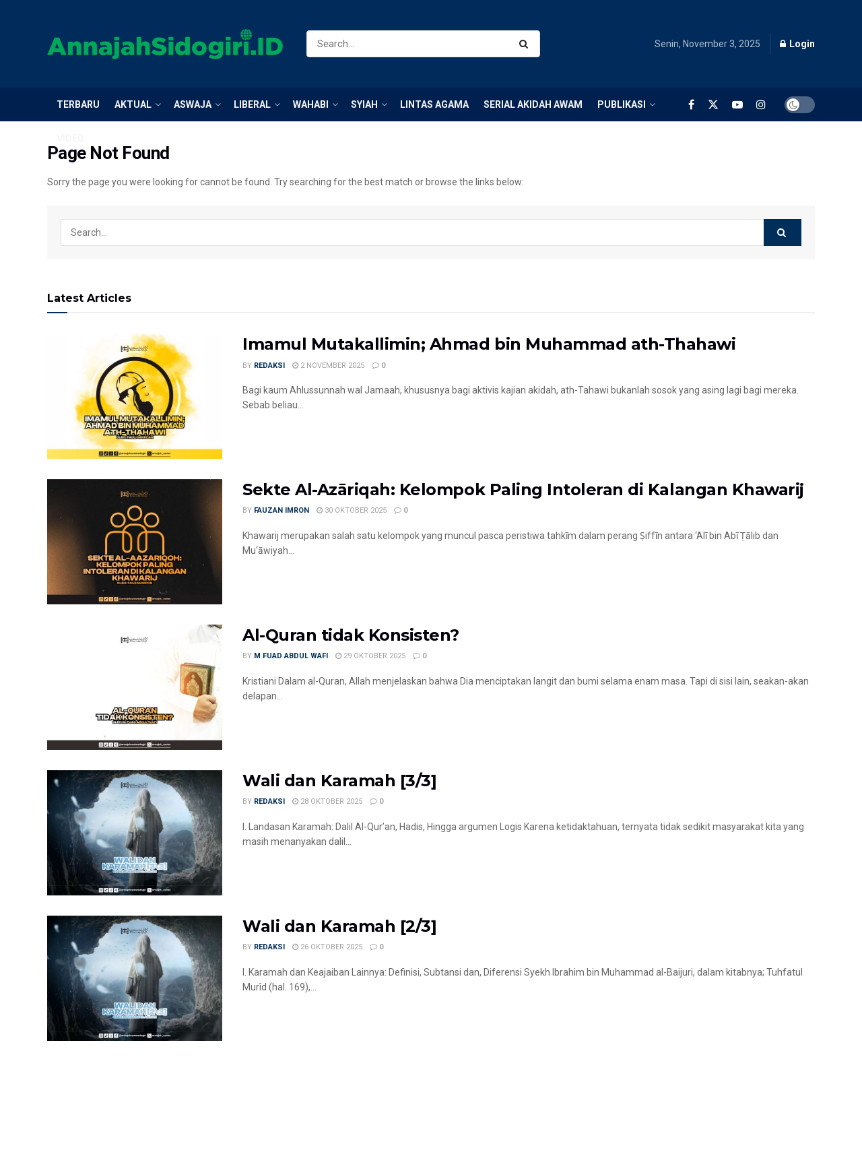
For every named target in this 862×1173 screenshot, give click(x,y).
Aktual (133, 104)
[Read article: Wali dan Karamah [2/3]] (134, 978)
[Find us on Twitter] (713, 103)
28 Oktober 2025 (327, 801)
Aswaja (192, 104)
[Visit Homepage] (165, 44)
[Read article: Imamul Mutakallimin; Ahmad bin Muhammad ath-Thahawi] (134, 396)
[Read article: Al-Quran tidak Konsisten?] (134, 687)
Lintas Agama (434, 104)
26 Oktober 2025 (327, 947)
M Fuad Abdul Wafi (291, 656)
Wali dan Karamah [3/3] (339, 780)
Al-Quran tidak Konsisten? (350, 635)
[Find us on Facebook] (691, 104)
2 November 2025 (328, 365)
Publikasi (621, 104)
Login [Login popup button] (797, 43)
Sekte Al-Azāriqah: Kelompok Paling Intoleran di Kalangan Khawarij (523, 489)
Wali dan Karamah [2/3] (339, 926)
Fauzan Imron (281, 510)
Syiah (364, 104)
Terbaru (78, 104)
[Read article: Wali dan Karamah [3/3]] (134, 832)
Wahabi (311, 104)
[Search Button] (526, 43)
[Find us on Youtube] (737, 104)
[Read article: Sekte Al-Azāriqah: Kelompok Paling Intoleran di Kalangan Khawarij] (134, 541)
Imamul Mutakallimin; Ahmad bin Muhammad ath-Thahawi (489, 344)
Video (70, 138)
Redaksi (269, 365)
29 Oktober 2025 (370, 656)
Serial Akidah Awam (533, 104)
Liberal (252, 104)
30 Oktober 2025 (352, 510)
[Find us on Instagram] (761, 104)
